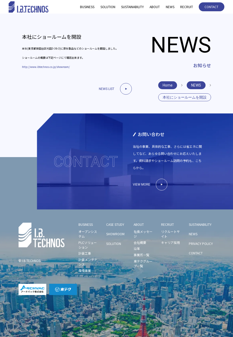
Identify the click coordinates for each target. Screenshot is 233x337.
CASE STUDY (115, 224)
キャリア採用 (170, 242)
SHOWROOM (115, 234)
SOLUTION (107, 6)
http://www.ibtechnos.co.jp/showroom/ (46, 67)
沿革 (137, 248)
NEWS (170, 6)
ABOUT (155, 6)
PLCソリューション (87, 244)
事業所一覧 (141, 255)
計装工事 (84, 253)
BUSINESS (87, 6)
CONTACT (211, 6)
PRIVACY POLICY (201, 243)
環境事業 (84, 270)
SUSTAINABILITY (132, 6)
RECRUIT (186, 6)
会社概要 (140, 242)
